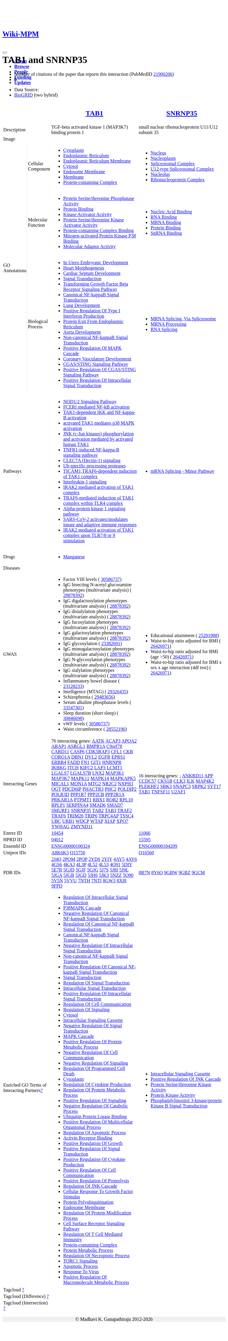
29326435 (116, 691)
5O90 (128, 875)
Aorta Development (82, 332)
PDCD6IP (71, 789)
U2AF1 (178, 791)
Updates (22, 82)
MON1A (78, 783)
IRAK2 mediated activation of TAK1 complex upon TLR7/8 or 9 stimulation (98, 535)
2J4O (56, 859)
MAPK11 (80, 778)
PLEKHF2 (149, 786)
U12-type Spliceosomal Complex (182, 168)
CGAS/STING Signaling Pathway (95, 364)
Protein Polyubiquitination (88, 1202)
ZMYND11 (82, 826)
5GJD (68, 869)
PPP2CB (96, 794)
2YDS (94, 859)
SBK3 (166, 786)
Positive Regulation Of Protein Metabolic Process (92, 1044)
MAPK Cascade (78, 1036)
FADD (73, 762)
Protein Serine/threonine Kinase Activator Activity (93, 222)
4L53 (104, 864)
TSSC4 (126, 815)
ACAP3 (113, 740)
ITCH (73, 767)
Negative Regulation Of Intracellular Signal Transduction (98, 948)
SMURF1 (60, 810)
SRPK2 (199, 786)
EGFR (104, 756)
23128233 (72, 686)
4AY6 (131, 859)
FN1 (85, 762)
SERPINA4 (77, 805)
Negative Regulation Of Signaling (95, 1063)
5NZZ (116, 875)
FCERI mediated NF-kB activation (96, 406)
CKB (128, 751)
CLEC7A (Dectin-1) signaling (92, 460)
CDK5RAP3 (98, 751)
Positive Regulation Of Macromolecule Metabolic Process (96, 1279)
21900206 (162, 74)
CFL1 (116, 751)
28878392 (72, 595)
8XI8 (121, 880)
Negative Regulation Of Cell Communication (90, 1055)
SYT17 (214, 786)
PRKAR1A (62, 799)
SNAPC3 (182, 786)
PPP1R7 (78, 794)
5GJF (81, 869)
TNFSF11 (160, 791)
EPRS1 (118, 756)
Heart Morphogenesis (83, 267)
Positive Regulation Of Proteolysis (96, 1180)
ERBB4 (58, 762)
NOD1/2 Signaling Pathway (90, 401)
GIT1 (96, 762)
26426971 (160, 646)
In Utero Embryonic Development (95, 262)
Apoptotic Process (80, 1266)
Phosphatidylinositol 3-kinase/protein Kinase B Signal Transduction (186, 1103)
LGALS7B (80, 773)
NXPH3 (125, 783)
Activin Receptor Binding (87, 1137)
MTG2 (94, 783)
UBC (56, 821)
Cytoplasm (73, 150)
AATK (98, 740)
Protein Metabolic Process (88, 1250)
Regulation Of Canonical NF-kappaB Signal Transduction (98, 926)
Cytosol (70, 166)
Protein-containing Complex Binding (98, 230)
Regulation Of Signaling (86, 1009)
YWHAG (60, 826)
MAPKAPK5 (123, 778)
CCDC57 (147, 781)
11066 (144, 833)
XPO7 (122, 821)
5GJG (92, 869)
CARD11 (60, 751)
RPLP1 (58, 805)
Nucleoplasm (163, 158)
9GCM (198, 872)
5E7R (56, 869)
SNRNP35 (181, 113)
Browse (21, 66)
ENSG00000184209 (158, 846)
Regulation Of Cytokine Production (97, 1084)
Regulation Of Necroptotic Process (96, 1255)
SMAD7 (115, 805)
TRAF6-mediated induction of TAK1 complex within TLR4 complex (98, 500)
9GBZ (185, 872)
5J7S (104, 869)
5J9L (123, 869)
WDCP (82, 821)
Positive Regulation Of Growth (93, 1143)
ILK (191, 781)
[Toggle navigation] (4, 52)
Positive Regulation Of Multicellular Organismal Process (98, 1124)
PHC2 (110, 789)
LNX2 (98, 773)
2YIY (107, 859)
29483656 (103, 696)
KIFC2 (86, 767)
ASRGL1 (76, 746)
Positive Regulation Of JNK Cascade (186, 1079)
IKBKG (58, 767)
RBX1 (99, 799)
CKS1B (165, 781)
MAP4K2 (205, 781)
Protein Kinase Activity (173, 1095)
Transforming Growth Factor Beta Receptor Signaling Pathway (95, 286)
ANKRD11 (192, 775)
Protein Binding (78, 209)
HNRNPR (111, 762)
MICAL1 (60, 783)
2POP (81, 859)
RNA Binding (164, 217)
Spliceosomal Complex (173, 163)
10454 (57, 833)
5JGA (56, 875)
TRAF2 (124, 810)
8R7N (144, 872)
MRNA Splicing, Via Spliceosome (183, 318)
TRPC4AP (109, 815)
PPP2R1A (114, 794)
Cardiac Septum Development (92, 273)
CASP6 (77, 751)
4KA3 (69, 864)
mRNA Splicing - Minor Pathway (182, 471)
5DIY (127, 864)
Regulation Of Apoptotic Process (94, 1132)
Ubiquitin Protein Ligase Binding (95, 1116)
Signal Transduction (82, 278)
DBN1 (77, 756)
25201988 (207, 635)
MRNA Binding (166, 222)
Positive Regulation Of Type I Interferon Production (91, 313)
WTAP (96, 821)
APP (208, 775)
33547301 (72, 707)
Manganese (74, 556)
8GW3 (109, 880)
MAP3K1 (115, 773)
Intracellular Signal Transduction (94, 988)
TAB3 (110, 810)
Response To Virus (81, 1271)
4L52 (93, 864)
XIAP (109, 821)
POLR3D (60, 794)
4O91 (115, 864)
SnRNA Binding (166, 233)
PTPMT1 (83, 799)
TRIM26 (75, 815)
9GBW (171, 872)
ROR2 (112, 799)
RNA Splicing (164, 329)
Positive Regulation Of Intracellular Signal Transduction (97, 383)
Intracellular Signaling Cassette (93, 1020)
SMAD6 (98, 805)
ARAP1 (58, 746)
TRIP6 (91, 815)
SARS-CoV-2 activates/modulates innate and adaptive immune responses (100, 522)
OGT (56, 789)
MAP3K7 (60, 778)
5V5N (57, 880)
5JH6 (93, 875)
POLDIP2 (127, 789)
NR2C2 (109, 783)
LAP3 (99, 767)
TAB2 (98, 810)
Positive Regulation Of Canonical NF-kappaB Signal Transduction (99, 969)
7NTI (96, 880)
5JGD (80, 875)
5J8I (114, 869)
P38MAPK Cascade (82, 907)
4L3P (81, 864)
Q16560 (146, 852)
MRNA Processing (168, 324)
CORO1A (60, 756)
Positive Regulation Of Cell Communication (89, 1172)
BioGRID (23, 94)
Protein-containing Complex (90, 182)
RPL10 (126, 799)
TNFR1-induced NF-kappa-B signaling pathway (91, 452)
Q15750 (78, 852)
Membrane (73, 176)
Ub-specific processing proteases (94, 465)
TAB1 (94, 113)
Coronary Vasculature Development (97, 358)
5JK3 (104, 875)
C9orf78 (114, 746)
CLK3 (180, 781)
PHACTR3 (93, 789)
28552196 (115, 729)
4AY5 (119, 859)
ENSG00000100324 (70, 846)
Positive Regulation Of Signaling (94, 1100)
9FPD (56, 885)
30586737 (110, 579)
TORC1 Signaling (80, 1260)
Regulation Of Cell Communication (97, 1004)
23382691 (110, 643)
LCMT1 (114, 767)
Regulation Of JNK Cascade (90, 1186)
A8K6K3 (60, 852)
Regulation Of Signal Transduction (96, 982)
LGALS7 (60, 773)
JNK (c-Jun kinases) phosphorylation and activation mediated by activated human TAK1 (98, 439)
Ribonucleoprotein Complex (178, 179)
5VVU (70, 880)
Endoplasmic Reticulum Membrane (97, 160)
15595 (145, 839)
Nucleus (158, 152)
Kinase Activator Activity (87, 214)
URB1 (68, 821)
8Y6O (157, 872)
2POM (69, 859)
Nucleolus (160, 174)
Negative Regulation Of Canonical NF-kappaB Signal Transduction (96, 916)
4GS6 (56, 864)
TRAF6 (58, 815)
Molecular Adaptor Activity (89, 246)
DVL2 (91, 756)
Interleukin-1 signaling (85, 481)
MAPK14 (100, 778)
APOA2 (129, 740)
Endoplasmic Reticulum (86, 155)
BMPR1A (95, 746)
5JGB (68, 875)
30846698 (72, 718)
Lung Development (81, 305)
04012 (57, 839)
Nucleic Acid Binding (171, 211)
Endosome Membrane (84, 171)
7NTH (84, 880)
